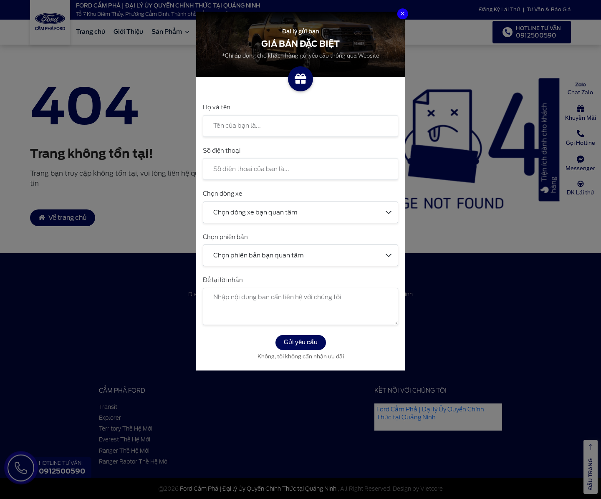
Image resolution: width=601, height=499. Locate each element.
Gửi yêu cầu (301, 342)
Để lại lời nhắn (223, 280)
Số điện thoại (221, 150)
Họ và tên (216, 107)
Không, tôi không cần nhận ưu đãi (301, 356)
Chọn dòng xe (222, 193)
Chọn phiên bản (225, 237)
